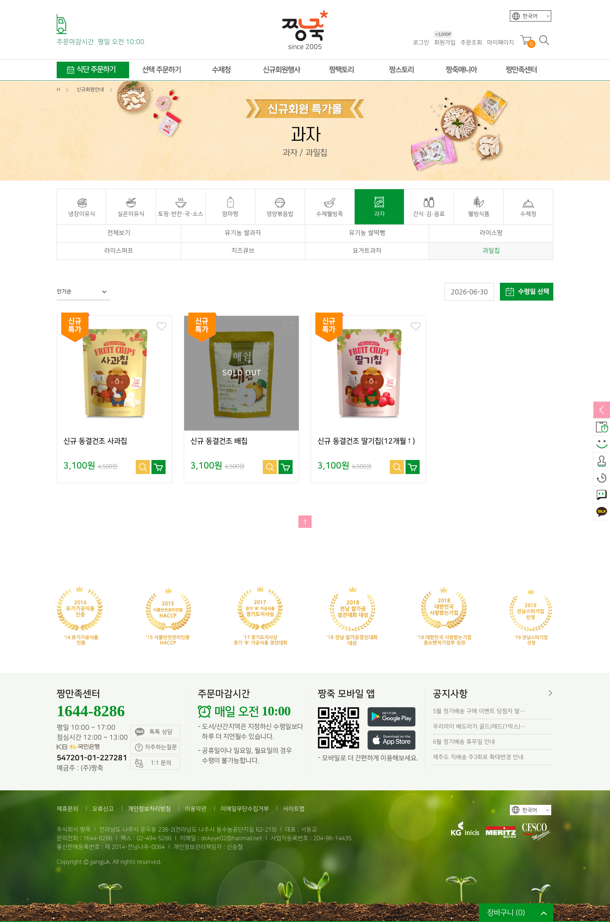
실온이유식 (131, 214)
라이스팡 (491, 233)
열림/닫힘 (601, 410)
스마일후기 (601, 444)
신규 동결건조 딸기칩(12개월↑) (366, 441)
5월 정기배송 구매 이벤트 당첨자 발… (479, 711)
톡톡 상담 (154, 732)
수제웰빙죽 (329, 214)
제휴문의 (67, 809)
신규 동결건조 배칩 (218, 441)
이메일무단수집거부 (245, 809)
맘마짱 (230, 214)
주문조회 (471, 42)
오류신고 (103, 809)
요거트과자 (367, 251)
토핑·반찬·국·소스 (180, 214)
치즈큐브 (243, 251)
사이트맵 (294, 809)
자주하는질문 (156, 747)
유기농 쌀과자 (243, 233)
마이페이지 (500, 42)
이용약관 (196, 809)
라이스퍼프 (118, 251)
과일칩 (491, 251)
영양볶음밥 (280, 214)
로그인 (421, 42)
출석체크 (601, 461)
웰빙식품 (479, 214)
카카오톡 (601, 512)
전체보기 (118, 233)
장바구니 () (506, 913)
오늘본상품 (601, 478)
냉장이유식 (81, 214)
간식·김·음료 (429, 214)
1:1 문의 (601, 495)
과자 (379, 214)
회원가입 (445, 42)
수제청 (528, 214)
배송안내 (601, 427)
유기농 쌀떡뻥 (367, 233)
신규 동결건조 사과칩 (95, 441)
